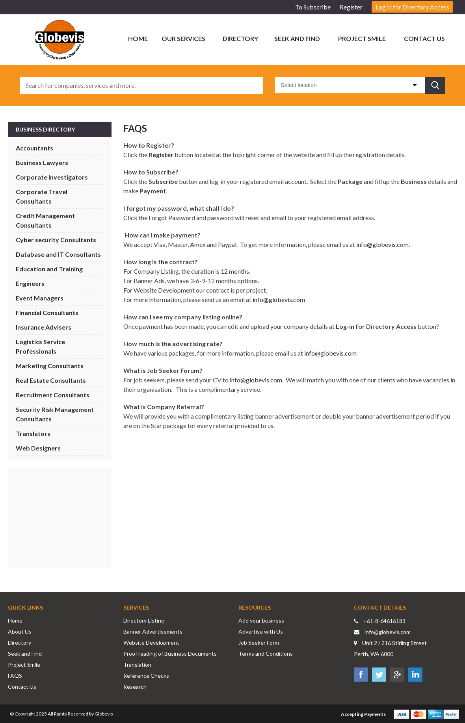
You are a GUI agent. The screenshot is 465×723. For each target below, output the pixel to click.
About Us (20, 631)
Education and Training (49, 269)
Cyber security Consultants (56, 239)
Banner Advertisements (152, 631)
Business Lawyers (42, 162)
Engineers (30, 283)
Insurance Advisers (43, 327)
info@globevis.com (382, 244)
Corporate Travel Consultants (41, 196)
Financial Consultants (47, 312)
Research (135, 686)
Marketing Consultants (50, 365)
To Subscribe (313, 7)
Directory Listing (143, 620)
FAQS (15, 675)
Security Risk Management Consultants (55, 414)
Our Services (183, 38)
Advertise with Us (260, 631)
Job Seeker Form (258, 642)
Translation (137, 664)
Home (138, 38)
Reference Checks (146, 675)
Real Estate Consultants (51, 380)
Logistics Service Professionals (40, 346)
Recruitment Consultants (52, 395)
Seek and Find (297, 38)
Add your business (261, 620)
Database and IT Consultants (58, 254)
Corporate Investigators (52, 177)
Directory (240, 38)
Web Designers (38, 448)
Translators (33, 433)
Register (351, 7)
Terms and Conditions (265, 653)
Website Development (151, 642)
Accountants (34, 148)
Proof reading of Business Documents (170, 653)
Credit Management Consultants (45, 220)
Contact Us (424, 38)
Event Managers (39, 298)
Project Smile (362, 38)
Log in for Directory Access (412, 7)
